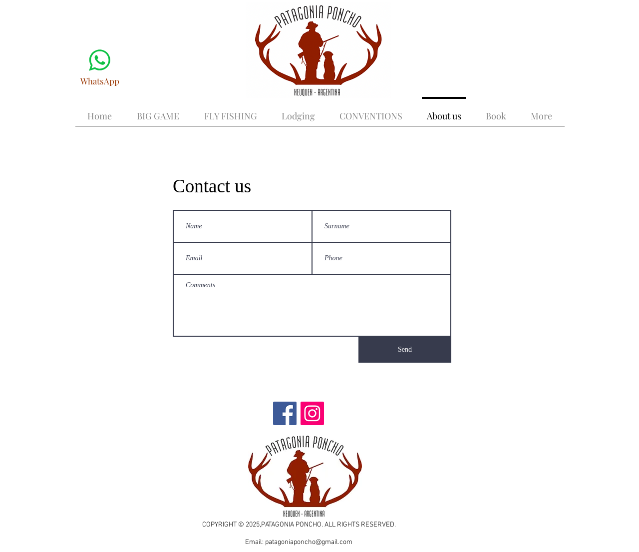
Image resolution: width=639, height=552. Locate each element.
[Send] (404, 350)
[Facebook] (285, 413)
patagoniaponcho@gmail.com (308, 542)
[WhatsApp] (99, 65)
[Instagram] (312, 413)
